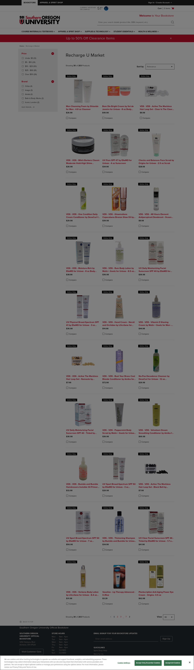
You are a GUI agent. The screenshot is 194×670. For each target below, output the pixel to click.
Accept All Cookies (172, 663)
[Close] (190, 662)
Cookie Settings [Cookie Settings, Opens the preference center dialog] (124, 663)
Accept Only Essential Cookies (148, 663)
